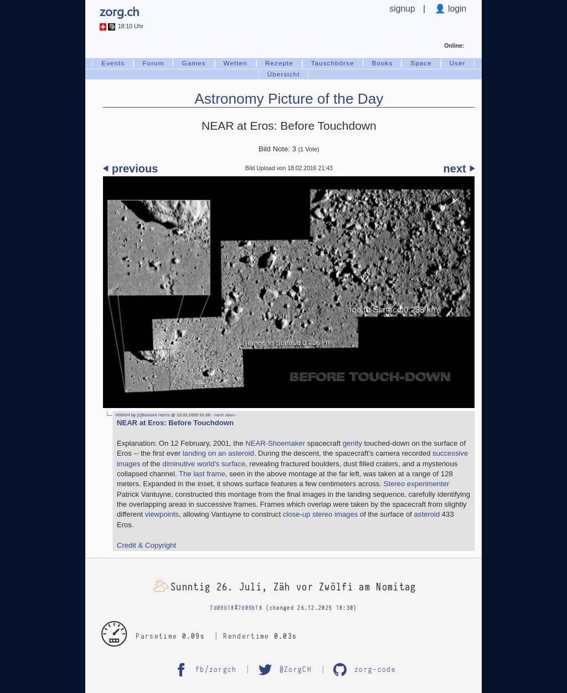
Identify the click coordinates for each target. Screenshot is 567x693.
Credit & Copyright (146, 545)
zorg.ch (119, 11)
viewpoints (162, 514)
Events (113, 63)
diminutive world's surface (203, 464)
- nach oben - (224, 414)
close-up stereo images (320, 514)
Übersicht (283, 74)
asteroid (427, 514)
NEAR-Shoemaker (275, 443)
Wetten (236, 63)
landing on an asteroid (218, 453)
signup (402, 8)
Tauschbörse (332, 63)
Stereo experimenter (417, 484)
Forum (153, 63)
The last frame (202, 474)
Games (193, 63)
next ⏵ (459, 168)
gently (352, 443)
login (456, 8)
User (458, 63)
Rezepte (279, 63)
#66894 (122, 414)
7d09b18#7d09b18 (236, 608)
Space (420, 63)
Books (382, 63)
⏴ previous (130, 168)
